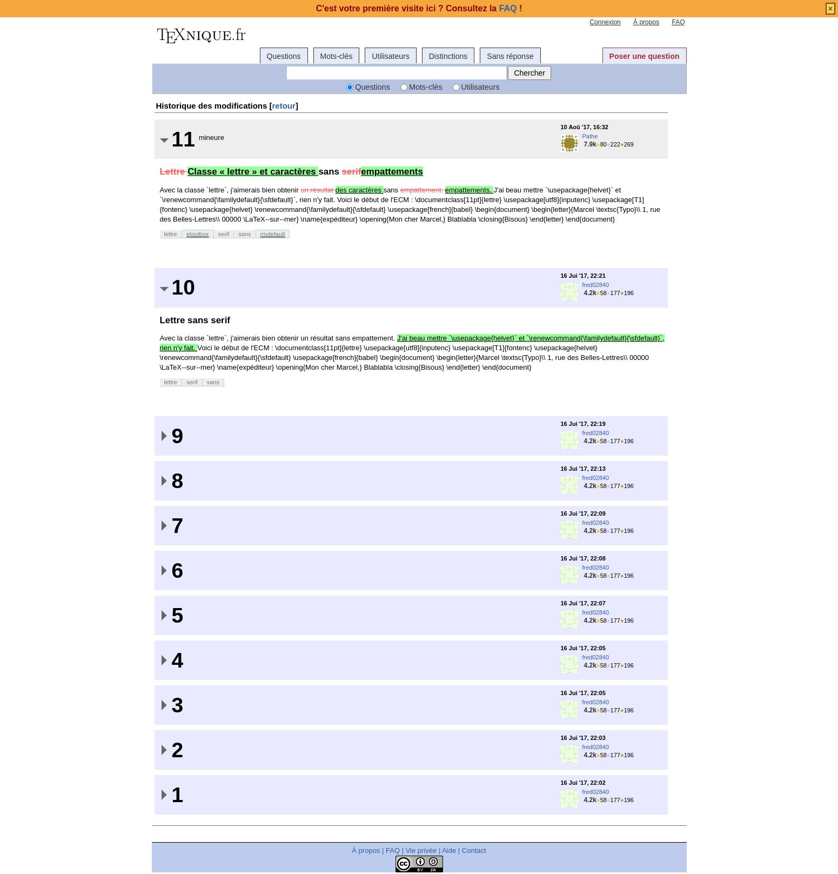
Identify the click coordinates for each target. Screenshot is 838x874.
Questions (284, 56)
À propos (646, 22)
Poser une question (644, 56)
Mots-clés (336, 56)
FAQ (678, 22)
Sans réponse (510, 56)
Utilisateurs (390, 56)
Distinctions (448, 56)
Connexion (604, 22)
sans (244, 234)
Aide (449, 850)
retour (284, 105)
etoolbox (197, 234)
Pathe (590, 136)
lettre (170, 234)
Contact (474, 850)
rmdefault (272, 234)
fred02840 (595, 285)
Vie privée (421, 850)
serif (224, 234)
